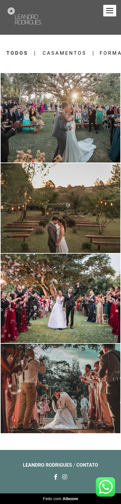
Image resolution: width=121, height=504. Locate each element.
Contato (87, 465)
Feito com (60, 498)
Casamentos (64, 53)
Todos (17, 53)
